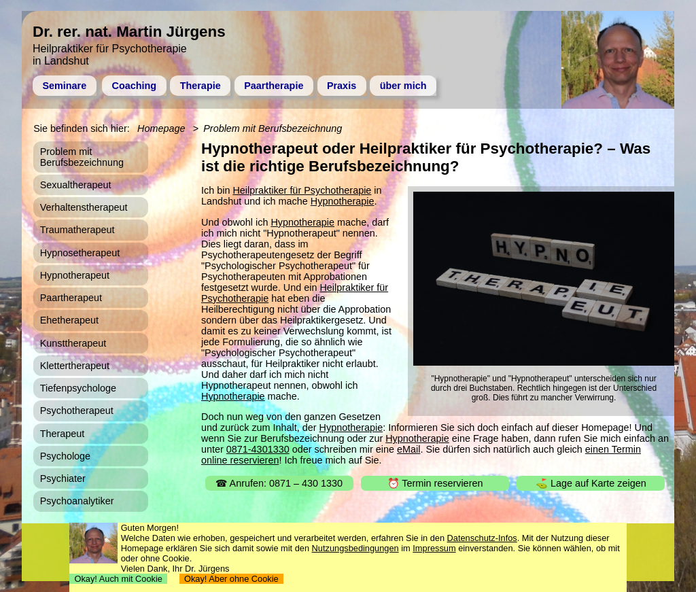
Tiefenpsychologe (78, 388)
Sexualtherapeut (75, 184)
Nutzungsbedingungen (355, 548)
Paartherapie (273, 85)
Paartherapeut (71, 297)
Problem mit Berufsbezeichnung (272, 128)
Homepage (161, 128)
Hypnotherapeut (74, 275)
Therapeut (62, 433)
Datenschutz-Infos (482, 538)
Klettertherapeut (74, 365)
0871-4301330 (258, 449)
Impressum (434, 548)
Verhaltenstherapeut (84, 207)
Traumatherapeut (77, 229)
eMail (408, 449)
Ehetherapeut (69, 320)
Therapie (200, 85)
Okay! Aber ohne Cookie (231, 579)
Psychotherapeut (77, 410)
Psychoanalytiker (77, 500)
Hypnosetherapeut (80, 252)
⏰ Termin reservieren (435, 483)
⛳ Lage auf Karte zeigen (591, 483)
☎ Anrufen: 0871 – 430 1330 (279, 483)
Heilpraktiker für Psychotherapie (301, 190)
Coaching (134, 85)
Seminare (64, 85)
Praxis (341, 85)
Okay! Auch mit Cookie (118, 579)
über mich (403, 85)
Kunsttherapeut (73, 343)
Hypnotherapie (343, 201)
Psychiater (63, 478)
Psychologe (65, 456)
